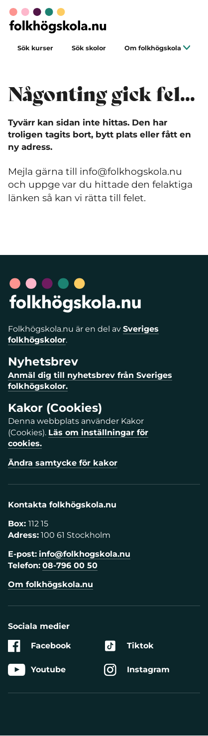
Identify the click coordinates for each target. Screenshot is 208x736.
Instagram (137, 670)
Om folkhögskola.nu (50, 584)
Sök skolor (89, 48)
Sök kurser (35, 48)
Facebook (39, 646)
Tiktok (129, 646)
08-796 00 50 (70, 565)
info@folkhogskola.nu (84, 554)
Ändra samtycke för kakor (62, 463)
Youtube (37, 670)
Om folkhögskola (157, 48)
